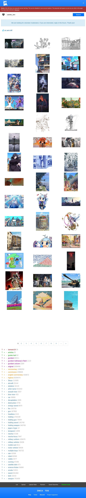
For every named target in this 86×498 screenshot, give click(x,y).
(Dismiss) (16, 10)
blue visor (11, 394)
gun (9, 411)
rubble (10, 459)
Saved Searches (53, 484)
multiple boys (13, 451)
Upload (23, 484)
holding (10, 417)
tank (9, 476)
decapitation (12, 400)
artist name (12, 389)
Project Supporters (52, 495)
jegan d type (12, 428)
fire (9, 408)
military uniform (13, 439)
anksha (10, 352)
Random (42, 484)
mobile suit (12, 445)
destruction (12, 403)
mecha (10, 434)
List (17, 484)
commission (12, 372)
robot (10, 456)
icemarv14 (12, 350)
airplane (11, 386)
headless (11, 414)
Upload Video (33, 484)
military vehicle (13, 442)
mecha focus (12, 436)
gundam (11, 358)
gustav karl (12, 355)
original (10, 366)
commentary (12, 369)
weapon (11, 479)
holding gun (12, 420)
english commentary (15, 375)
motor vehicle (13, 448)
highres (10, 378)
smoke (10, 470)
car (9, 397)
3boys (10, 380)
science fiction (13, 467)
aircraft (10, 383)
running (11, 462)
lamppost (11, 431)
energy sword (13, 406)
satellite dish (12, 465)
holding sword (13, 422)
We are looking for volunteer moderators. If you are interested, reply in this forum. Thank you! (43, 23)
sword (10, 473)
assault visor (12, 392)
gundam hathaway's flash (17, 361)
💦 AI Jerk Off (7, 30)
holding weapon (14, 425)
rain (9, 453)
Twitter (35, 495)
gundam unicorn (14, 364)
